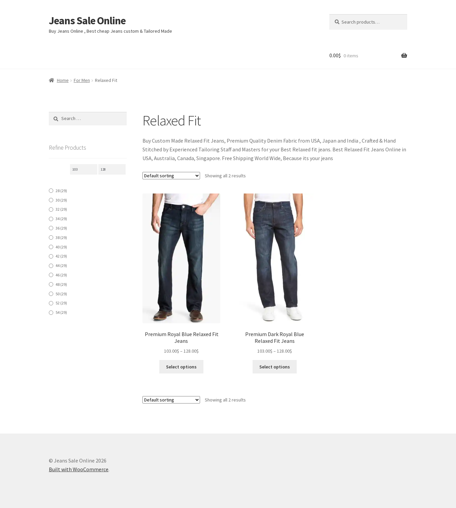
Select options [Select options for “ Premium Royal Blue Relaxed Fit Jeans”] (181, 367)
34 (61, 218)
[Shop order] (171, 175)
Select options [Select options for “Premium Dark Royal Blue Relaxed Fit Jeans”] (274, 367)
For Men (82, 80)
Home (63, 80)
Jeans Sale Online (87, 20)
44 (61, 265)
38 (61, 237)
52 (61, 302)
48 (61, 284)
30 (61, 200)
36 (61, 228)
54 (61, 312)
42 (61, 256)
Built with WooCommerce (78, 469)
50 (61, 293)
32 (61, 209)
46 (61, 274)
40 (61, 246)
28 (61, 190)
